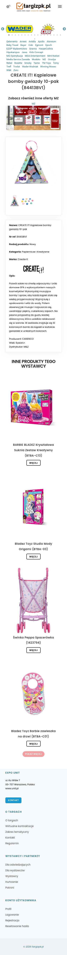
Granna (33, 48)
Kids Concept (36, 52)
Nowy (33, 244)
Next (64, 29)
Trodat (16, 66)
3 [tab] (15, 35)
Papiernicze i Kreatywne (35, 251)
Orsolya (52, 59)
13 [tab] (47, 35)
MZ (44, 59)
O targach (11, 820)
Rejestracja (12, 920)
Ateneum (51, 41)
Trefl (8, 66)
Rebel (9, 63)
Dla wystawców (15, 870)
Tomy (56, 63)
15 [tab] (54, 35)
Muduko (36, 59)
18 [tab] (34, 39)
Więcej (33, 462)
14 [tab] (51, 35)
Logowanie (12, 914)
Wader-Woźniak (30, 66)
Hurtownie (11, 882)
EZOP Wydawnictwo (16, 48)
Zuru (16, 70)
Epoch (48, 45)
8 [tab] (31, 35)
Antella (32, 41)
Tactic (37, 63)
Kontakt (13, 800)
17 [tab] (60, 35)
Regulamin (12, 843)
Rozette (18, 63)
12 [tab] (44, 35)
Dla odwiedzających (18, 864)
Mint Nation (53, 55)
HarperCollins (46, 48)
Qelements (12, 41)
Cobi (30, 45)
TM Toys (46, 63)
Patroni (9, 887)
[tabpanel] (19, 29)
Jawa (24, 52)
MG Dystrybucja (14, 55)
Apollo (41, 41)
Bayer (23, 45)
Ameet (23, 41)
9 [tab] (34, 35)
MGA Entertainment (35, 55)
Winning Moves (48, 66)
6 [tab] (25, 35)
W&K (8, 70)
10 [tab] (38, 35)
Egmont (39, 45)
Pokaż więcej (33, 754)
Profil (8, 909)
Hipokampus (12, 52)
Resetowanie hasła (17, 926)
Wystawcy (11, 876)
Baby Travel (12, 45)
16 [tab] (57, 35)
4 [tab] (18, 35)
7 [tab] (28, 35)
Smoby (27, 63)
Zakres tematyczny (17, 832)
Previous (2, 29)
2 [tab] (12, 35)
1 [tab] (9, 35)
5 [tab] (22, 35)
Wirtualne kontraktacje (19, 826)
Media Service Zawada (18, 59)
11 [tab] (41, 35)
